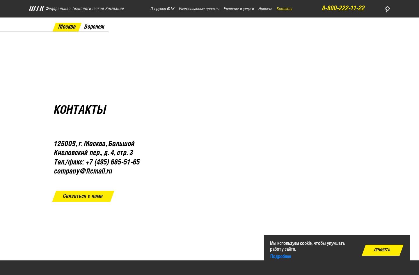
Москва (67, 27)
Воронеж (94, 27)
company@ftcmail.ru (83, 171)
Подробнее (280, 257)
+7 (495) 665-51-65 (113, 162)
